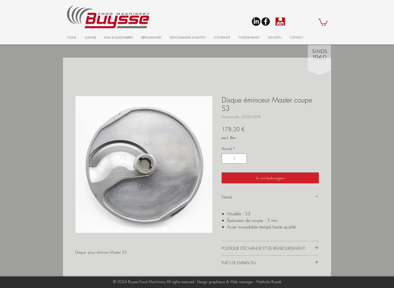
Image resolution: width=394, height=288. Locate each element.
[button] (323, 22)
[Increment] (242, 158)
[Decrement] (225, 158)
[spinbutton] (234, 158)
